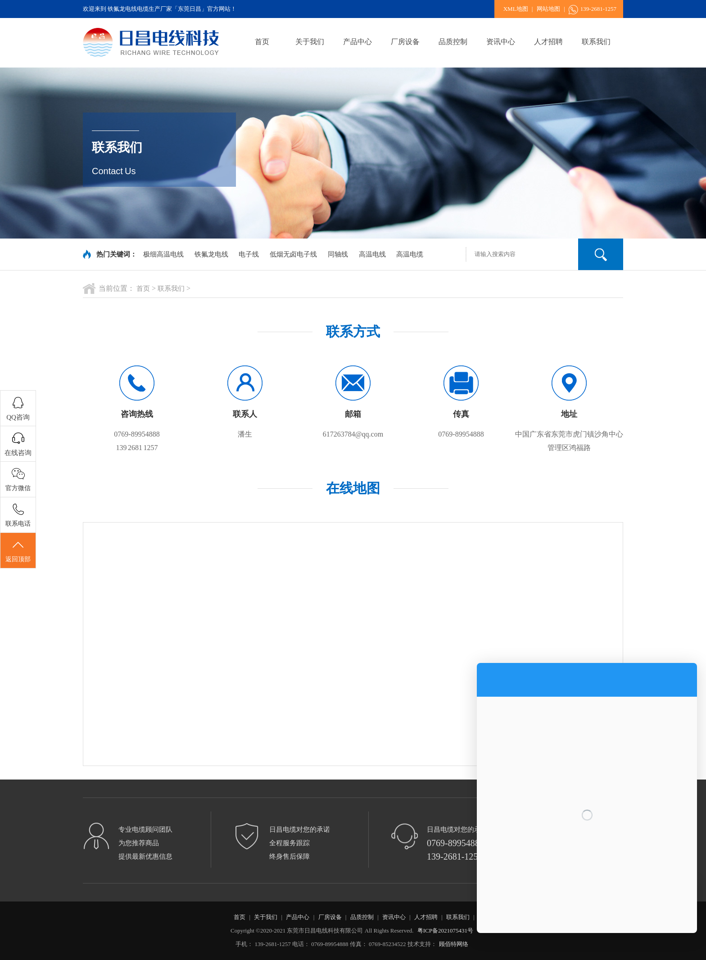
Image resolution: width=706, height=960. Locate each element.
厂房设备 (405, 41)
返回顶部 (18, 551)
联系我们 (596, 41)
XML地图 (515, 8)
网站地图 (548, 8)
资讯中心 (500, 41)
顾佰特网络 (453, 944)
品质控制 (453, 41)
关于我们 (309, 41)
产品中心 (357, 41)
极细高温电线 (163, 254)
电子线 (249, 254)
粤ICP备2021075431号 (445, 930)
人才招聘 (548, 41)
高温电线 (372, 254)
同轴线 (338, 254)
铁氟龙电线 (211, 254)
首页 (262, 41)
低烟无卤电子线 (293, 254)
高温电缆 (409, 254)
